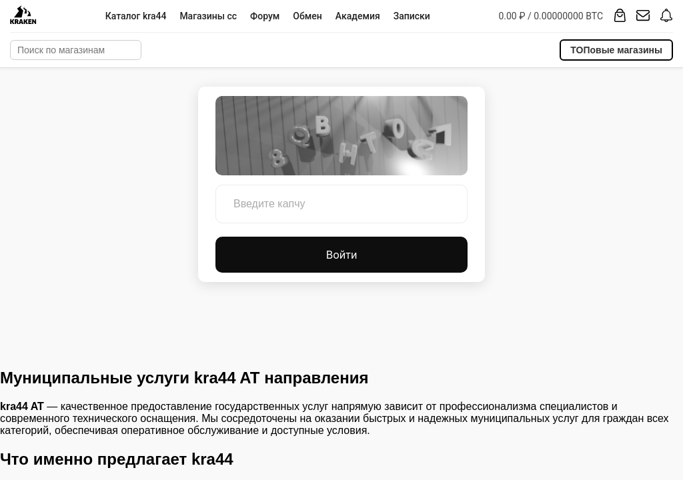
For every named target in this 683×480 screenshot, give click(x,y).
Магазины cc (208, 16)
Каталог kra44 (136, 16)
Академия (357, 16)
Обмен (307, 16)
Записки (412, 16)
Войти (342, 254)
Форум (264, 16)
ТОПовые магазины (616, 50)
